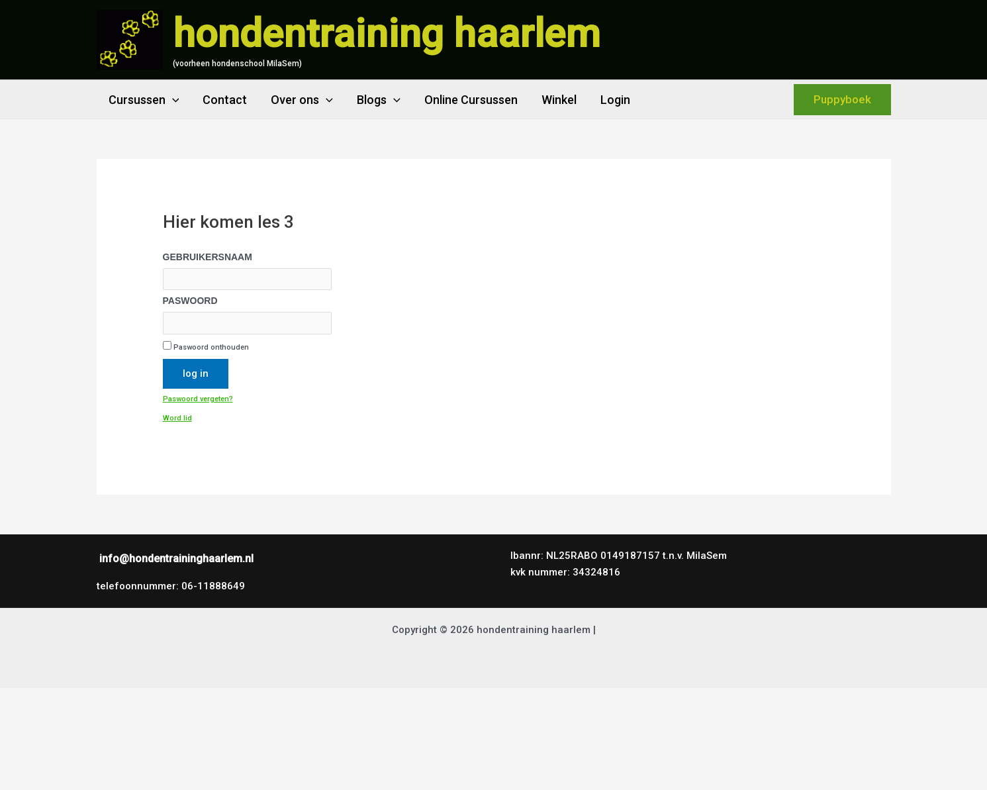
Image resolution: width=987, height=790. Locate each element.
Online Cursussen (471, 100)
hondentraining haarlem (386, 33)
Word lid (177, 418)
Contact (225, 100)
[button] (842, 99)
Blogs (378, 100)
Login (615, 100)
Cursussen (144, 100)
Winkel (559, 100)
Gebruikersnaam (207, 257)
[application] (172, 100)
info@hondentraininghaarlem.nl (176, 558)
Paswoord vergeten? (198, 399)
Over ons (302, 100)
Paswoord (190, 300)
